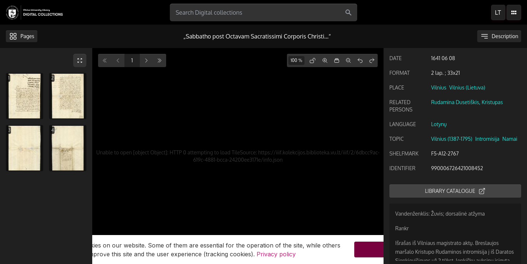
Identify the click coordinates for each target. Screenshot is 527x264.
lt (498, 12)
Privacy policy (276, 255)
